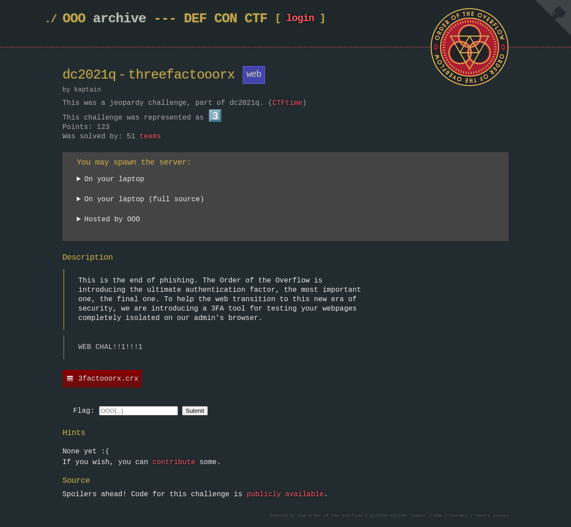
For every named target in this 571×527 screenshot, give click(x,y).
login (300, 20)
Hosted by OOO (112, 219)
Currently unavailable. (124, 221)
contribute (174, 462)
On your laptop (114, 179)
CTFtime (287, 103)
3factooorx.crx (108, 378)
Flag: (84, 410)
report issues (492, 515)
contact (459, 515)
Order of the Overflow (335, 515)
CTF (255, 19)
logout (418, 515)
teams (150, 136)
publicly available (285, 494)
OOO (73, 19)
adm (438, 515)
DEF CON (210, 19)
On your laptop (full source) (144, 199)
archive (119, 19)
